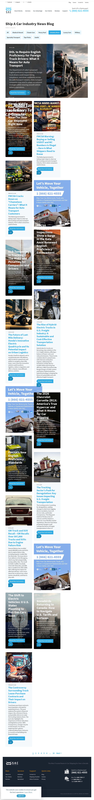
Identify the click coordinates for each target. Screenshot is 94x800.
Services (27, 11)
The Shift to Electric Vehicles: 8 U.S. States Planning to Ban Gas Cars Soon (18, 605)
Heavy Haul (42, 32)
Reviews (57, 11)
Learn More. (28, 792)
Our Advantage (37, 11)
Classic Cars (31, 32)
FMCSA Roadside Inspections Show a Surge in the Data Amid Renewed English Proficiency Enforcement (47, 239)
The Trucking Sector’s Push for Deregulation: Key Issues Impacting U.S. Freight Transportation (46, 495)
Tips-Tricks (27, 37)
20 (54, 753)
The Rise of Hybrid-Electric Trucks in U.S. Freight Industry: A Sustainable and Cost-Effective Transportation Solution (47, 335)
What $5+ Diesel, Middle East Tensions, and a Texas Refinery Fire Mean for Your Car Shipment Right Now (18, 112)
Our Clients (48, 11)
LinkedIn (29, 2)
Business (20, 777)
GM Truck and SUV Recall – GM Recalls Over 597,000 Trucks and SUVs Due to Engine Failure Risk (18, 538)
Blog (70, 2)
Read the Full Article (18, 93)
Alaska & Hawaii (17, 32)
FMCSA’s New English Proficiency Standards (17, 457)
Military (77, 32)
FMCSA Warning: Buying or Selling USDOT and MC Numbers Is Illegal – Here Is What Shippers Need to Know (46, 145)
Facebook (9, 2)
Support (65, 11)
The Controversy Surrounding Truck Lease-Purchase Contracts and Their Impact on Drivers (18, 695)
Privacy (44, 779)
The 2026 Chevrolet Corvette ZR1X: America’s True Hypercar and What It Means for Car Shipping (47, 405)
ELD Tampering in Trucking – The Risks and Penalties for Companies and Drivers (18, 260)
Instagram (17, 2)
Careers (74, 2)
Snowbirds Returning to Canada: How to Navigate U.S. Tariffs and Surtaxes (47, 609)
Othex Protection (34, 779)
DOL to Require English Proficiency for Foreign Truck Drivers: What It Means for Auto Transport (25, 58)
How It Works (18, 11)
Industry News (54, 32)
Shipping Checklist (35, 777)
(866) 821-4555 (80, 11)
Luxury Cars (67, 32)
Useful (37, 37)
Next (58, 753)
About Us (8, 774)
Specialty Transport (13, 37)
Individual (20, 774)
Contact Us (80, 2)
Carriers (86, 2)
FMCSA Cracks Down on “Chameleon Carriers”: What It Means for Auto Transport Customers (17, 204)
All (8, 32)
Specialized (21, 779)
